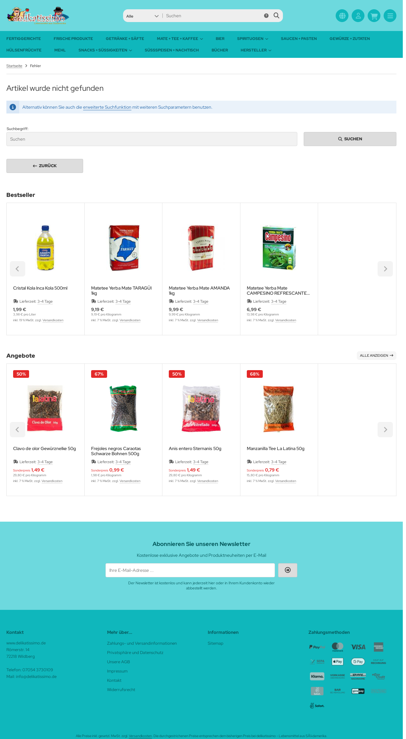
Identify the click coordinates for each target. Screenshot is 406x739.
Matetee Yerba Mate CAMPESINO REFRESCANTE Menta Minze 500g (277, 290)
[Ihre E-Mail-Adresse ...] (190, 570)
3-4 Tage (45, 301)
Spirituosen (252, 38)
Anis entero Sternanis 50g (195, 448)
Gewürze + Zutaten (350, 38)
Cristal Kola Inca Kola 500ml (40, 288)
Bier (220, 38)
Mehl (60, 50)
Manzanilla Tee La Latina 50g (275, 448)
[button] (142, 16)
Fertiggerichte (23, 38)
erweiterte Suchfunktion (107, 107)
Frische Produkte (73, 38)
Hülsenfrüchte (24, 50)
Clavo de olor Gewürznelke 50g (44, 448)
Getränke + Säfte (125, 38)
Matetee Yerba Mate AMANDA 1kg (199, 290)
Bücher (220, 50)
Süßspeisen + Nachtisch (172, 50)
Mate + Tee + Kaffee (180, 38)
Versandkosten (53, 320)
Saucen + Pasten (299, 38)
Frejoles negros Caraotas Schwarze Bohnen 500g (116, 451)
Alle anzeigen (376, 355)
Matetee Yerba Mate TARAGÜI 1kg (121, 290)
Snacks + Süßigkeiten (105, 50)
